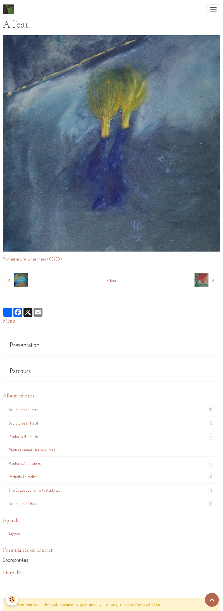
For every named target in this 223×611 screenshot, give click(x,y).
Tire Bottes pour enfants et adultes (111, 490)
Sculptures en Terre (111, 409)
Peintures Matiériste (111, 436)
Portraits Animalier (111, 476)
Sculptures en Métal (111, 423)
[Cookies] (12, 599)
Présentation (24, 345)
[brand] (9, 9)
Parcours (20, 371)
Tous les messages (32, 586)
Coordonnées (15, 560)
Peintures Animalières (111, 463)
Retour (111, 280)
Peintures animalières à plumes (111, 450)
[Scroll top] (212, 600)
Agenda (14, 533)
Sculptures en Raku (111, 503)
